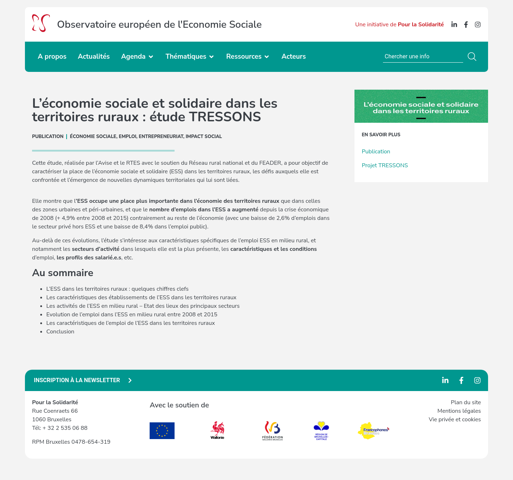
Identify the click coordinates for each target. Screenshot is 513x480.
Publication (376, 151)
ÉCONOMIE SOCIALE (93, 136)
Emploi (127, 136)
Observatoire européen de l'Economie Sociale (159, 24)
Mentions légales (459, 411)
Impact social (204, 136)
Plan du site (466, 402)
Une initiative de (399, 24)
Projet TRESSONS (385, 165)
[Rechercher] (473, 57)
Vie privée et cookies (455, 419)
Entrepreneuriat (161, 136)
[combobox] (423, 57)
